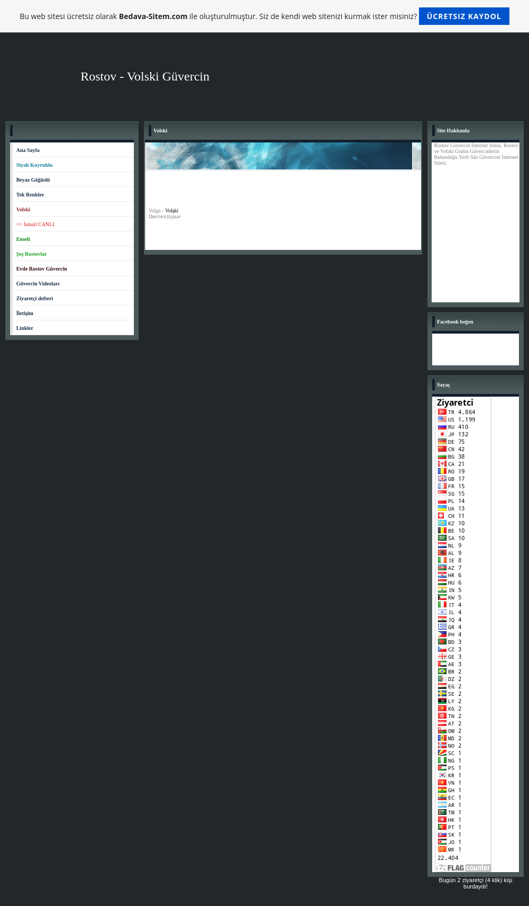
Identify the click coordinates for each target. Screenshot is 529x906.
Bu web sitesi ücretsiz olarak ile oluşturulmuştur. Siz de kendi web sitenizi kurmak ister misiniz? (264, 16)
